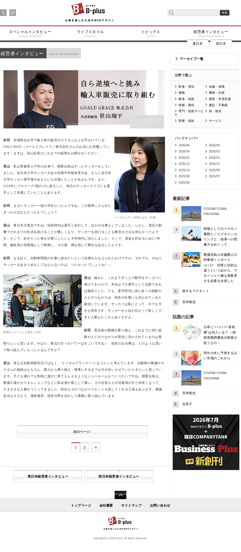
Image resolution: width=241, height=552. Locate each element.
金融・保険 (217, 87)
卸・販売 (215, 111)
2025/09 (214, 170)
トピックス (150, 33)
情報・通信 (186, 105)
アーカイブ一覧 (191, 59)
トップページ (81, 505)
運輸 (182, 93)
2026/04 (184, 151)
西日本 (221, 43)
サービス (215, 121)
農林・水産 (217, 93)
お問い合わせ (160, 505)
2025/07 (214, 176)
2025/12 (184, 164)
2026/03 (214, 151)
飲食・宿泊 (186, 87)
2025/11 (214, 164)
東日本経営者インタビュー (48, 476)
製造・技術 (186, 99)
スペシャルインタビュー (30, 33)
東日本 (198, 43)
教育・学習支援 (220, 99)
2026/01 (214, 158)
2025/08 (184, 176)
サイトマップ (131, 505)
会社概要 (106, 505)
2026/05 (214, 145)
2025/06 (184, 183)
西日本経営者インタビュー (119, 476)
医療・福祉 (186, 121)
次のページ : (82, 432)
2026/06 (184, 145)
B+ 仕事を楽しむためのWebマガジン (89, 12)
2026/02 (184, 158)
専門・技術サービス (189, 112)
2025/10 (184, 170)
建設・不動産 (218, 105)
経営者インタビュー (211, 33)
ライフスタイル (90, 33)
